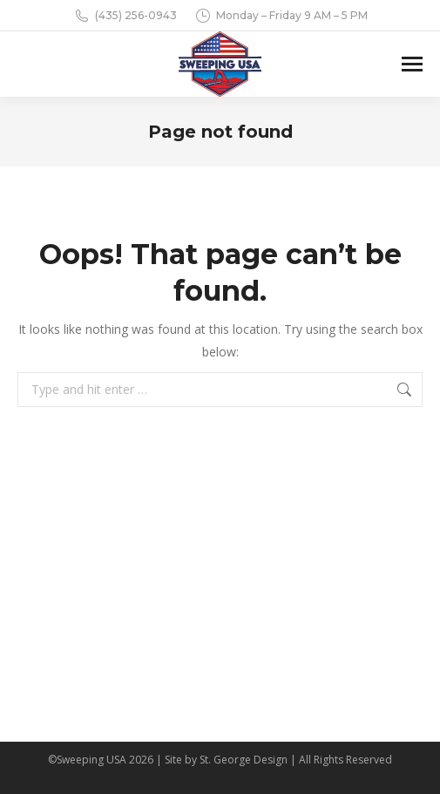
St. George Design (244, 759)
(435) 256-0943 (125, 16)
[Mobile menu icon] (412, 64)
